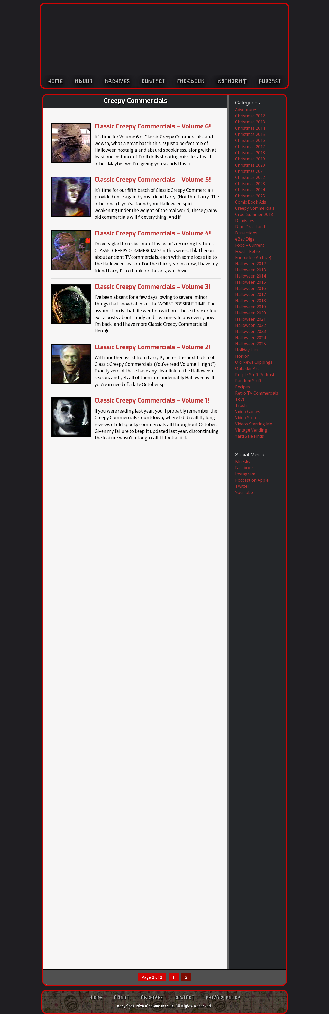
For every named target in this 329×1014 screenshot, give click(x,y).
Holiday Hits (246, 350)
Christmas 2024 (250, 190)
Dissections (246, 233)
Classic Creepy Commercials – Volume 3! (153, 287)
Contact (153, 81)
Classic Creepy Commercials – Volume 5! (153, 180)
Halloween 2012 (250, 263)
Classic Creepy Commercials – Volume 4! (153, 233)
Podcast (270, 81)
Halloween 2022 (250, 325)
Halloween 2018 (250, 300)
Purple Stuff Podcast (255, 374)
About (84, 81)
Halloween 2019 (250, 307)
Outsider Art (247, 368)
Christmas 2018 (250, 153)
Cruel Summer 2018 (254, 214)
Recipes (242, 387)
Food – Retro (247, 251)
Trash (241, 405)
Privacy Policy (223, 997)
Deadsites (244, 220)
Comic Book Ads (250, 202)
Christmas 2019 (250, 159)
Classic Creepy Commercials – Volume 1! (152, 400)
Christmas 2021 (250, 171)
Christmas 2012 (250, 116)
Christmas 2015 (250, 134)
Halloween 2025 (250, 344)
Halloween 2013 (250, 270)
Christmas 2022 (250, 177)
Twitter (242, 486)
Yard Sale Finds (249, 436)
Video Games (247, 411)
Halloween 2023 (250, 331)
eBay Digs (244, 239)
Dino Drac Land (250, 226)
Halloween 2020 (250, 313)
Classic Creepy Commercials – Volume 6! (153, 126)
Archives (117, 81)
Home (55, 81)
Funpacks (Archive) (253, 257)
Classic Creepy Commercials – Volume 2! (153, 347)
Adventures (246, 109)
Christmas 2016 (250, 140)
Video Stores (247, 417)
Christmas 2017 (250, 146)
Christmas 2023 (250, 183)
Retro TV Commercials (256, 393)
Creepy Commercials (255, 208)
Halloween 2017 (250, 294)
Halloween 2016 (250, 288)
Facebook (191, 81)
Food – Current (249, 245)
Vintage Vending (251, 430)
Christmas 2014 (250, 128)
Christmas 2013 (250, 122)
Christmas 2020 (250, 165)
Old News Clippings (253, 362)
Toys (240, 399)
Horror (242, 356)
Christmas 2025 (250, 196)
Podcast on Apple (252, 480)
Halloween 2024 (250, 337)
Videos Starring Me (253, 424)
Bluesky (242, 461)
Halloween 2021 (250, 319)
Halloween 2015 (250, 282)
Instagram (231, 81)
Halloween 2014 (250, 276)
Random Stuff (248, 381)
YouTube (244, 492)
